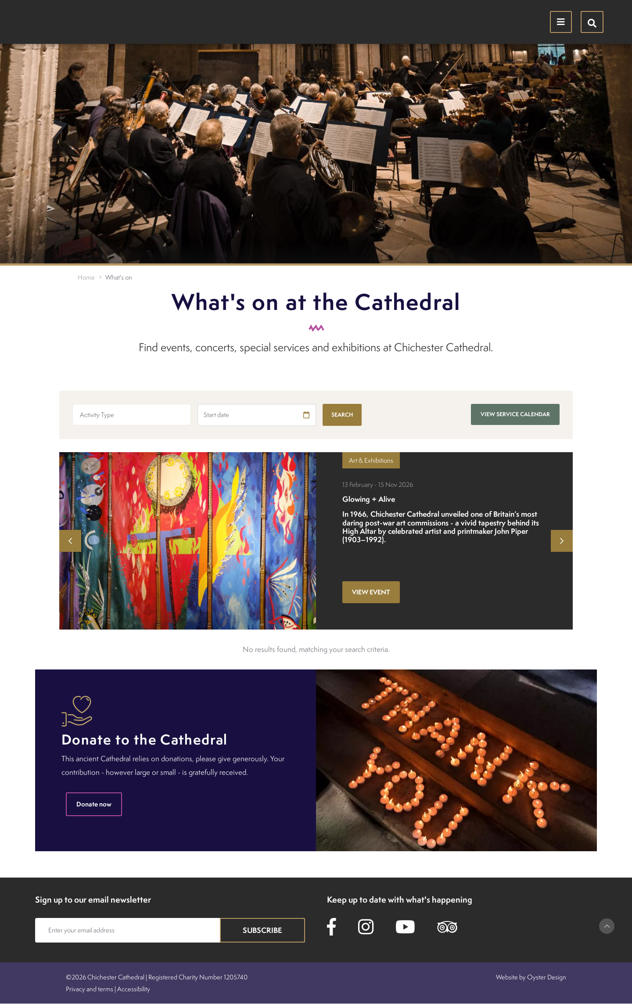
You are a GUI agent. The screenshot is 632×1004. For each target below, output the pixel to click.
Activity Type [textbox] (97, 414)
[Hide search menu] (592, 22)
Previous (70, 541)
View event (371, 592)
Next (562, 541)
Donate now (93, 804)
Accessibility (133, 989)
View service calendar (515, 414)
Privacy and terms (89, 989)
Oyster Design (546, 977)
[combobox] (131, 414)
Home (86, 277)
